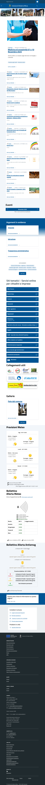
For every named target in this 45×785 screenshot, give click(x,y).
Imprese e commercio (10, 670)
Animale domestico (30, 265)
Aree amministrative (10, 643)
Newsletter (8, 773)
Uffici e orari (8, 724)
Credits (29, 778)
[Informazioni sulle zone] (27, 497)
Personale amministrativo (11, 651)
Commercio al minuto (23, 269)
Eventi (7, 690)
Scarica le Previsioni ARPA (14, 483)
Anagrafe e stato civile (11, 662)
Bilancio (34, 267)
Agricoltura (24, 265)
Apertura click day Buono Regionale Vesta (16, 159)
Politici (7, 653)
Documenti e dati (9, 645)
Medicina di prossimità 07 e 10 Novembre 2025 (21, 51)
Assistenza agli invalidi (14, 267)
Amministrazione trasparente (12, 758)
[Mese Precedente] (7, 209)
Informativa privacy (10, 752)
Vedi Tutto (22, 422)
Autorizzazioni (9, 664)
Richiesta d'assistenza (11, 764)
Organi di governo (10, 649)
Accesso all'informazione (15, 265)
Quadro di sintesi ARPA (28, 540)
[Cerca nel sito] (37, 5)
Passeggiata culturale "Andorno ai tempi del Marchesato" (17, 89)
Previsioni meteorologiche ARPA (15, 484)
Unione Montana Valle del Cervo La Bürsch (15, 750)
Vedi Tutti (22, 273)
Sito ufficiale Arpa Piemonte (14, 590)
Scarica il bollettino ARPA (14, 540)
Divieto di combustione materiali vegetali (15, 176)
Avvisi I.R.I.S (10, 145)
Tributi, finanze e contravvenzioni (13, 672)
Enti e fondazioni (9, 647)
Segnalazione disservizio (11, 761)
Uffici (7, 655)
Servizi (21, 778)
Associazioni (29, 267)
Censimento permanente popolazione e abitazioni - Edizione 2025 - (17, 117)
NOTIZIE (10, 47)
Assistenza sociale (22, 267)
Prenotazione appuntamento (12, 763)
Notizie (7, 679)
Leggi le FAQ (9, 760)
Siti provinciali (9, 748)
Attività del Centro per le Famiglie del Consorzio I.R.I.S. (16, 131)
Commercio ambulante (32, 269)
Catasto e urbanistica (10, 666)
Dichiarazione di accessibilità (12, 756)
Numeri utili (8, 726)
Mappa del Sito (15, 780)
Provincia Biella (9, 746)
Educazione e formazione (11, 668)
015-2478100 (13, 702)
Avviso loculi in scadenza (13, 103)
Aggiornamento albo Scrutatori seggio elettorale (17, 74)
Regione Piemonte (9, 1)
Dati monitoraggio (10, 778)
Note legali (8, 754)
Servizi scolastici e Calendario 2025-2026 (16, 190)
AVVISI (10, 143)
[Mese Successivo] (37, 209)
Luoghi (7, 688)
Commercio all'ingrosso (13, 269)
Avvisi (7, 681)
